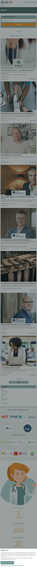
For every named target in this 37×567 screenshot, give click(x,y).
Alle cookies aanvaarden (7, 562)
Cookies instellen (20, 565)
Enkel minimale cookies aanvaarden (8, 565)
